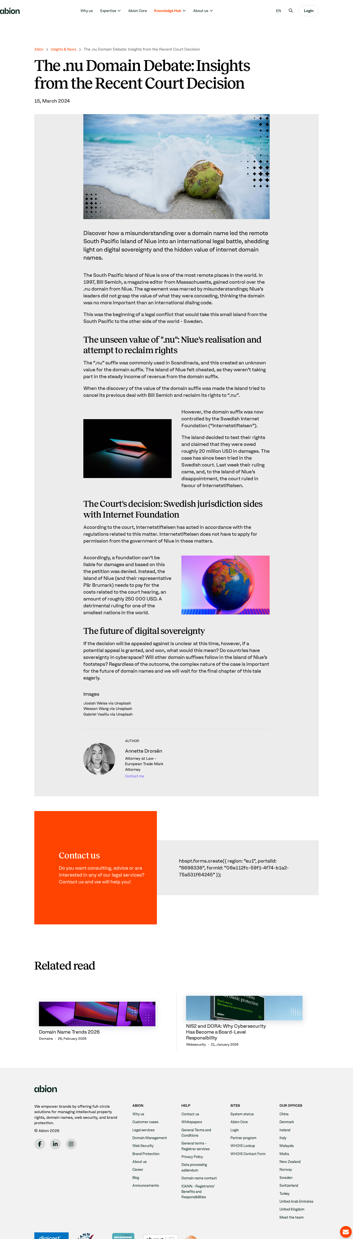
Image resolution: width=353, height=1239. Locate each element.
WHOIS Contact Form (250, 1129)
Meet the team (292, 1193)
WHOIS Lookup (244, 1121)
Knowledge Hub (184, 11)
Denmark (287, 1097)
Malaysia (287, 1121)
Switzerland (290, 1161)
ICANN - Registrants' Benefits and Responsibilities (200, 1173)
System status (243, 1090)
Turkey (285, 1169)
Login (326, 11)
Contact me (135, 776)
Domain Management (151, 1113)
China (284, 1090)
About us (218, 11)
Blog (136, 1153)
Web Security (144, 1121)
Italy (283, 1113)
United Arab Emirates (298, 1177)
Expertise (125, 11)
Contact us (191, 1090)
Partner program (245, 1113)
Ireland (285, 1106)
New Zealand (291, 1137)
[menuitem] (296, 10)
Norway (286, 1145)
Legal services (145, 1106)
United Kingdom (293, 1185)
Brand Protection (147, 1129)
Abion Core (154, 11)
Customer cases (147, 1097)
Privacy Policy (194, 1132)
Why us (104, 11)
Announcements (147, 1161)
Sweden (286, 1153)
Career (138, 1145)
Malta (284, 1129)
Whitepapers (192, 1097)
